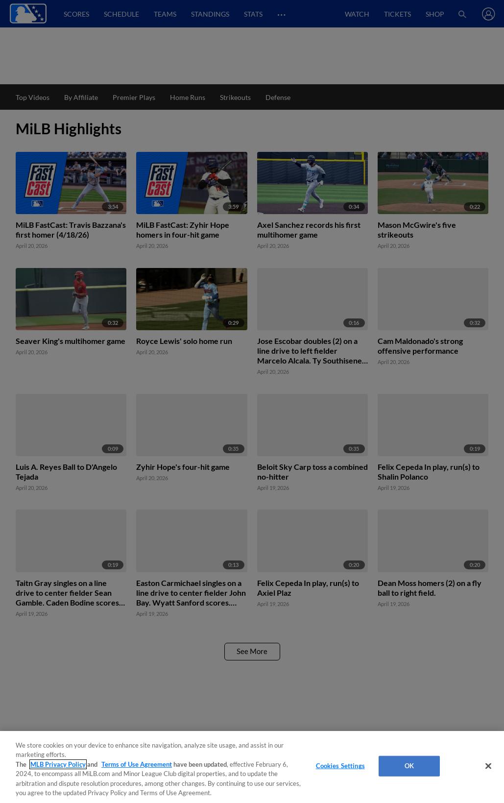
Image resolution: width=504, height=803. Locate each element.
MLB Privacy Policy (58, 764)
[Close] (488, 766)
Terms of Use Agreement (136, 764)
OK (409, 766)
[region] (252, 767)
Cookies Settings (340, 766)
